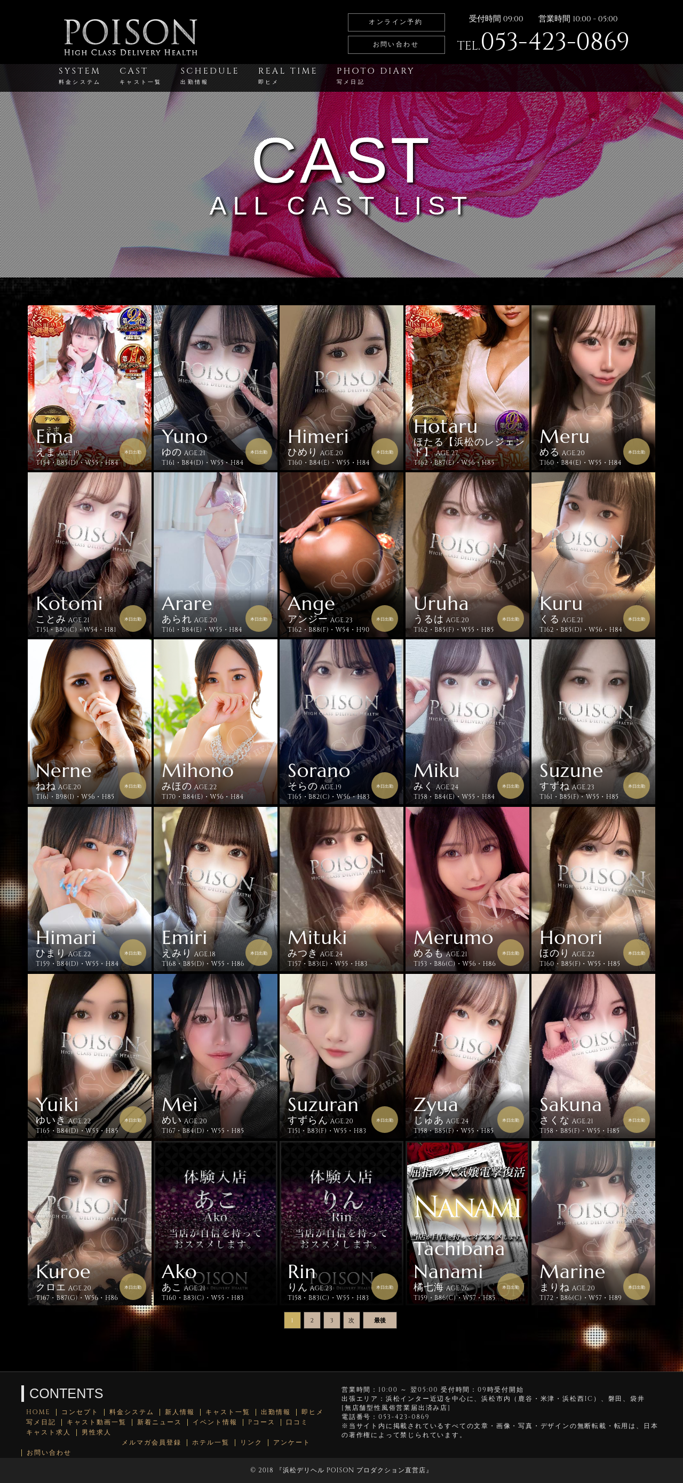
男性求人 (97, 1432)
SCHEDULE (209, 75)
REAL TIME (288, 75)
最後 (380, 1321)
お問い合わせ (396, 44)
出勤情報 (276, 1412)
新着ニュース (159, 1422)
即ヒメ (312, 1412)
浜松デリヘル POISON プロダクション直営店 (354, 1470)
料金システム (131, 1412)
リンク (251, 1442)
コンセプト (80, 1412)
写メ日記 (41, 1422)
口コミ (297, 1422)
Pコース (261, 1422)
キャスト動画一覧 (96, 1422)
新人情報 (180, 1412)
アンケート (292, 1442)
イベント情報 (215, 1422)
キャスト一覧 (227, 1412)
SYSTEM (80, 75)
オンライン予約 (396, 22)
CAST (141, 75)
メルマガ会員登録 (151, 1442)
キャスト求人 (48, 1432)
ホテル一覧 (210, 1442)
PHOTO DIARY (376, 75)
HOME (38, 1412)
